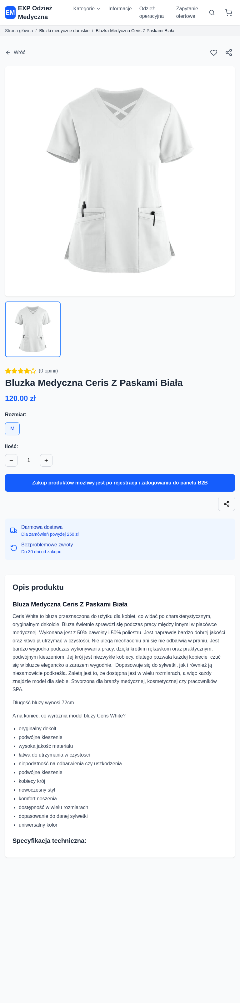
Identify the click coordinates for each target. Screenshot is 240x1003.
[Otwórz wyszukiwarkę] (212, 12)
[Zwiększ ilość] (46, 460)
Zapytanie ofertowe (187, 12)
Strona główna (19, 30)
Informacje (120, 8)
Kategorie (87, 8)
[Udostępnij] (228, 52)
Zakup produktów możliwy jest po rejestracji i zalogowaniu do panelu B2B (120, 482)
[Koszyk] (228, 12)
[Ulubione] (214, 52)
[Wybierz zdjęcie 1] (33, 329)
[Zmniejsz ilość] (11, 460)
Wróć (15, 52)
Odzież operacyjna (151, 12)
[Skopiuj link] (226, 504)
